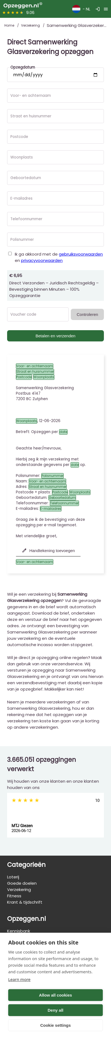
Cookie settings (55, 1025)
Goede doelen (22, 883)
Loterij (13, 877)
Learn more (19, 979)
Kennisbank (18, 931)
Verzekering (31, 25)
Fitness (14, 896)
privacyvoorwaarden (42, 260)
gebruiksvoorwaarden (81, 254)
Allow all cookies (55, 995)
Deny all (55, 1010)
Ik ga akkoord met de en (59, 257)
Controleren (87, 314)
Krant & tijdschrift (24, 902)
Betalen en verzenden (55, 335)
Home (9, 25)
